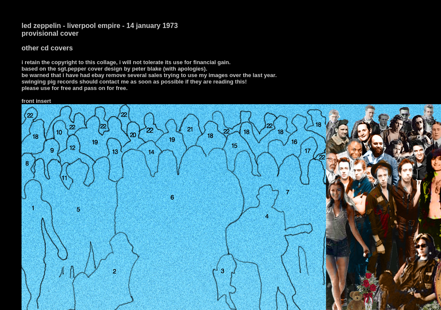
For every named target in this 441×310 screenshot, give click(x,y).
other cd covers (47, 48)
